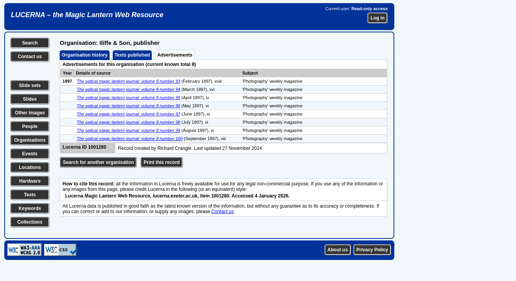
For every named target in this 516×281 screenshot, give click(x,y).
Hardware (30, 181)
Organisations (30, 140)
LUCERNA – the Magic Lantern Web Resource (87, 15)
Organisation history (84, 55)
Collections (30, 222)
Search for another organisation (98, 162)
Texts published (132, 55)
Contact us (30, 56)
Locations (30, 167)
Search (29, 43)
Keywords (30, 208)
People (29, 126)
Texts (29, 194)
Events (29, 154)
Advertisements (174, 55)
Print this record (162, 162)
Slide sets (30, 85)
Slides (30, 99)
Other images (30, 113)
